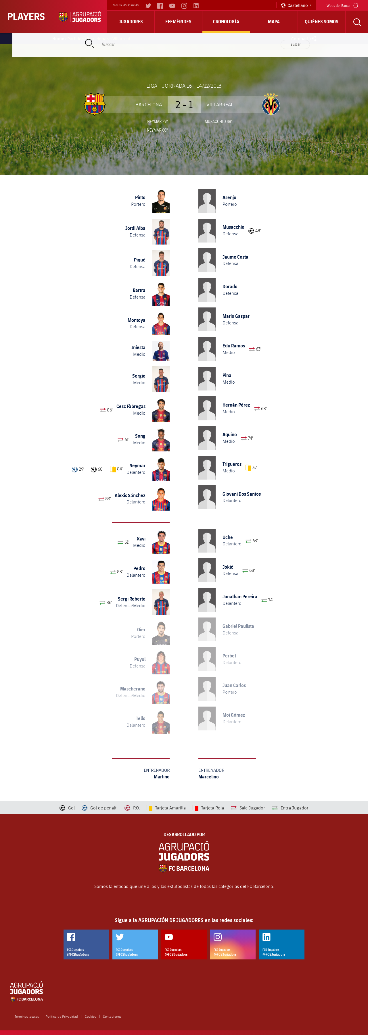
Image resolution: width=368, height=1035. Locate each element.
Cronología (226, 21)
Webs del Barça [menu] (342, 5)
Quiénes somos (321, 21)
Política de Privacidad (62, 1016)
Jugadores (131, 21)
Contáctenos (112, 1016)
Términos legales (27, 1016)
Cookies (90, 1016)
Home (58, 38)
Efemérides (178, 21)
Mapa (274, 21)
